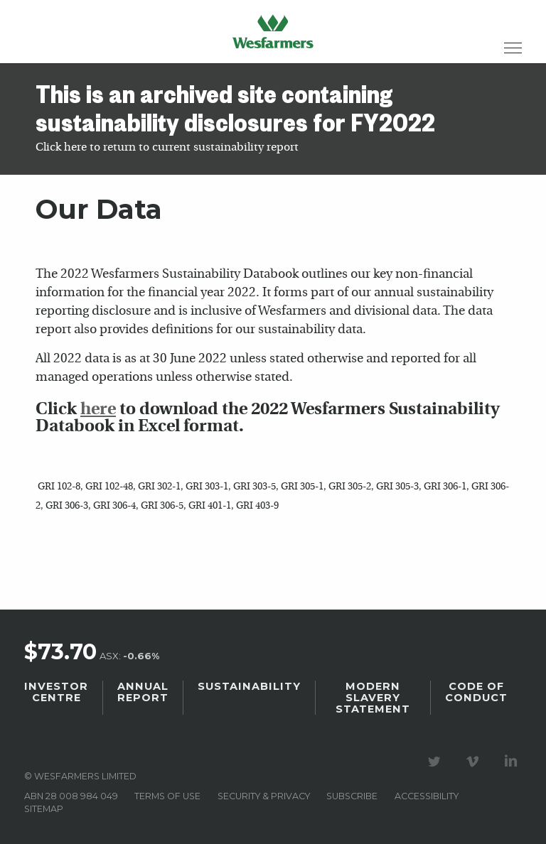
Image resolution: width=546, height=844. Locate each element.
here (98, 409)
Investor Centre (56, 692)
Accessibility (427, 796)
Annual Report (142, 692)
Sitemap (43, 809)
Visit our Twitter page (436, 761)
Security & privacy (264, 796)
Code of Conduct (476, 692)
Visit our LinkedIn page (513, 761)
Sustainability (249, 686)
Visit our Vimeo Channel (474, 761)
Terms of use (167, 796)
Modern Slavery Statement (373, 697)
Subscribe (352, 796)
